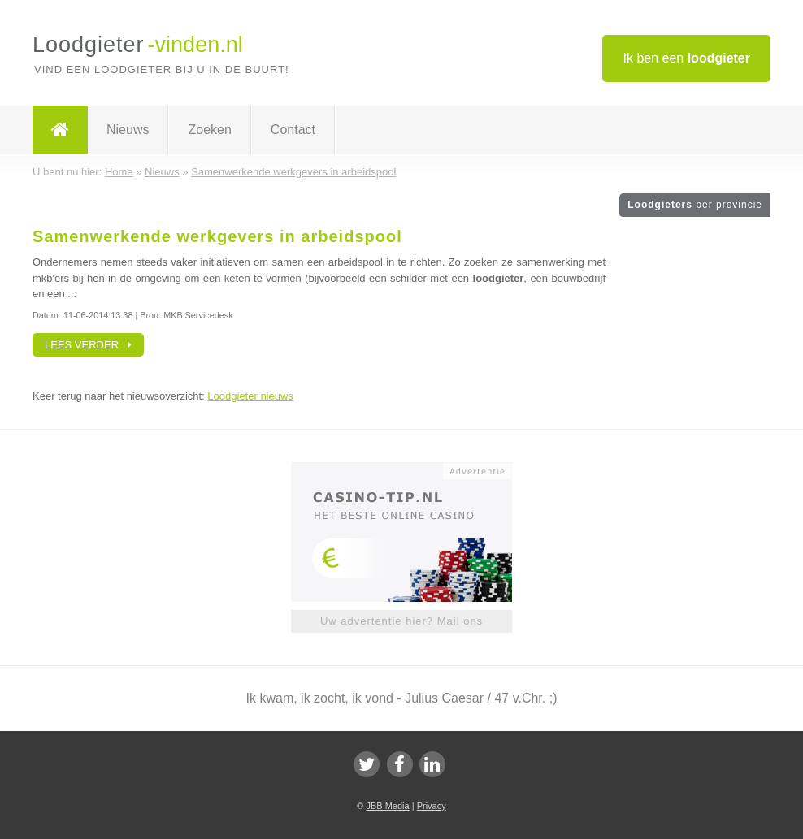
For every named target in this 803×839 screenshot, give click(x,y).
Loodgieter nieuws (250, 396)
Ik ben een (686, 58)
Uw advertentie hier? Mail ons (401, 621)
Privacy (431, 806)
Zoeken (209, 129)
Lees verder (88, 345)
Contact (293, 129)
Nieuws (127, 129)
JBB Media (387, 806)
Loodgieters (694, 204)
